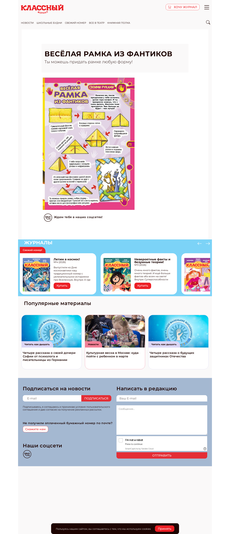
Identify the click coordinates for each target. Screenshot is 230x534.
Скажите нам (35, 429)
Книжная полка (118, 22)
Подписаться (96, 398)
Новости (93, 344)
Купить (62, 285)
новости (27, 22)
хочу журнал (185, 7)
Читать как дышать (37, 344)
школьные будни (49, 22)
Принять (164, 528)
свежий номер (75, 22)
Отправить (161, 455)
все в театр (96, 22)
